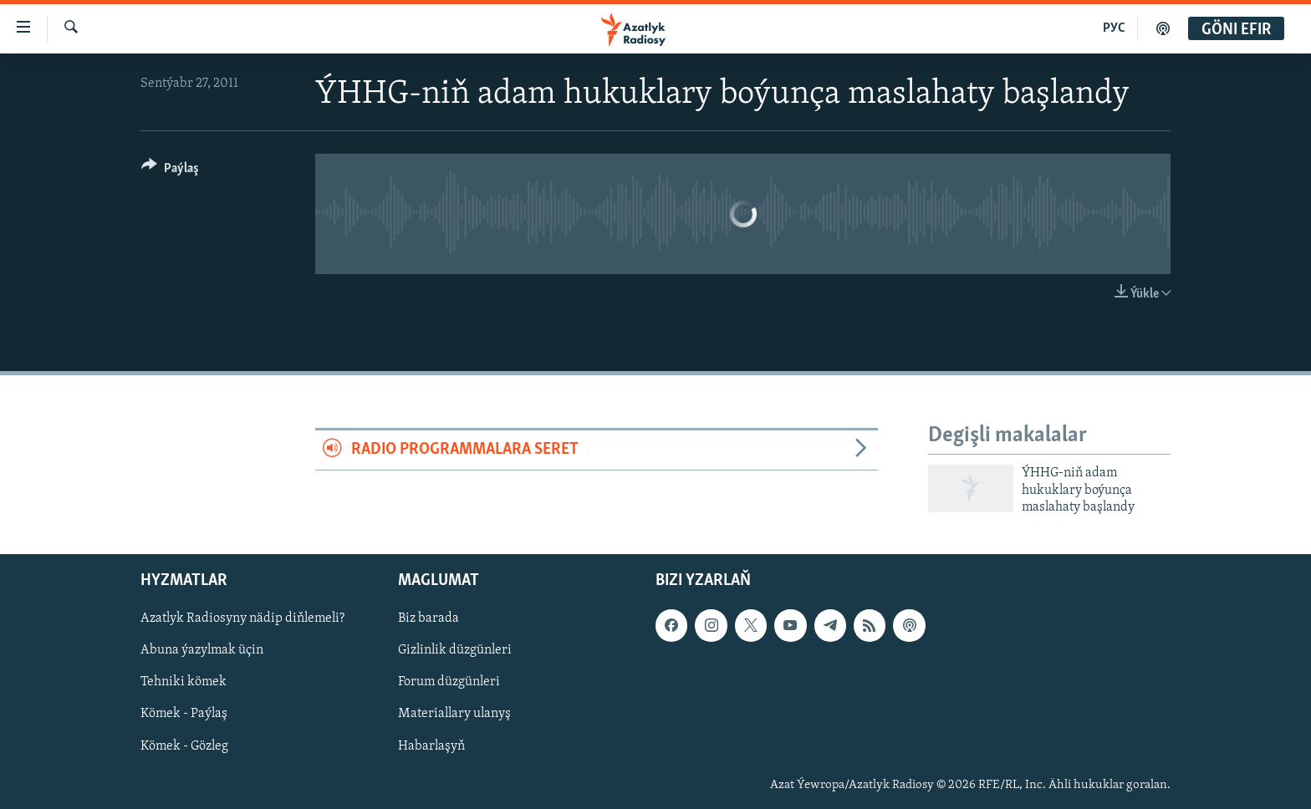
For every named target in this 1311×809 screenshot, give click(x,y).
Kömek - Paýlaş (183, 714)
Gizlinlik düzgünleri (455, 651)
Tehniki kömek (183, 682)
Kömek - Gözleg (184, 746)
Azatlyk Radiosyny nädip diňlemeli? (242, 619)
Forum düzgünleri (449, 682)
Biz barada (428, 619)
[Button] (170, 171)
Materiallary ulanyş (454, 714)
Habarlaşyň (431, 746)
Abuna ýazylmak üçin (201, 651)
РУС (1114, 28)
